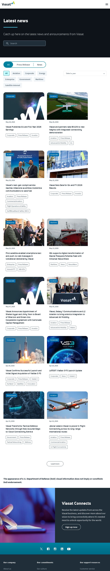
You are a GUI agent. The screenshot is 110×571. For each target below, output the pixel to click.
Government (24, 79)
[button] (71, 422)
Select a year (71, 73)
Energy (42, 73)
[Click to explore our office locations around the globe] (7, 481)
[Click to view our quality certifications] (46, 475)
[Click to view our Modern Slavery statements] (15, 498)
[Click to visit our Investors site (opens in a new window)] (7, 487)
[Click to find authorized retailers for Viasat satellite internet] (88, 470)
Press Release (23, 64)
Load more (55, 359)
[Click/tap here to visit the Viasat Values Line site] (10, 504)
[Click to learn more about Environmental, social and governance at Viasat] (53, 481)
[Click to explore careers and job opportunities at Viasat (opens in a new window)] (6, 475)
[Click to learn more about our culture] (42, 464)
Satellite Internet (12, 85)
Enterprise (9, 79)
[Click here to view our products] (84, 487)
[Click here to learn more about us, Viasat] (7, 464)
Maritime (39, 79)
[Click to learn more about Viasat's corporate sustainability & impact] (47, 470)
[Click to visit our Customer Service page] (87, 464)
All (8, 64)
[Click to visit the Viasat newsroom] (8, 492)
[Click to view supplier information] (89, 475)
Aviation (16, 73)
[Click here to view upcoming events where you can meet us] (6, 470)
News (39, 64)
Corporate (29, 73)
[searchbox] (24, 43)
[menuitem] (41, 444)
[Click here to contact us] (84, 481)
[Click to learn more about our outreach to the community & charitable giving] (50, 487)
